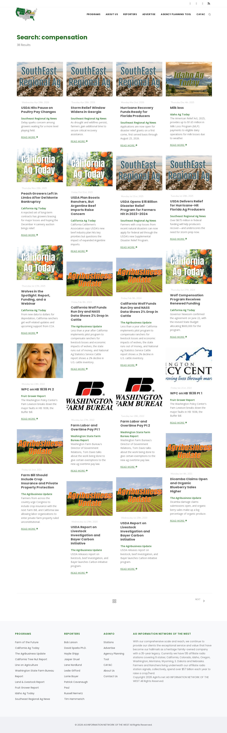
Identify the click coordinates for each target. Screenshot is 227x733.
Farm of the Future (26, 642)
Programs (94, 14)
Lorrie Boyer (71, 676)
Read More (29, 137)
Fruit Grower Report (27, 687)
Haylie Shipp (71, 653)
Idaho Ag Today (24, 693)
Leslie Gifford (72, 670)
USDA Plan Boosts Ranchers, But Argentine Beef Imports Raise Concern (85, 205)
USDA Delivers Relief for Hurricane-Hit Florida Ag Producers (187, 205)
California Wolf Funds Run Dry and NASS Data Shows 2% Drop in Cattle (139, 309)
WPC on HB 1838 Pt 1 (186, 393)
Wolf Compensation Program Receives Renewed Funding (186, 299)
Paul (66, 687)
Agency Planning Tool (176, 14)
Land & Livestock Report (30, 682)
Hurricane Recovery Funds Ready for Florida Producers (136, 111)
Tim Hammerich (74, 699)
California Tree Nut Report (31, 659)
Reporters (130, 14)
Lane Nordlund (73, 665)
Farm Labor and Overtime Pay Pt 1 (85, 427)
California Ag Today (27, 648)
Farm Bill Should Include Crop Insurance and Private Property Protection (39, 481)
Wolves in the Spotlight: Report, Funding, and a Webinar (35, 297)
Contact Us (111, 676)
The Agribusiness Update (30, 653)
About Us (112, 14)
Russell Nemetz (73, 693)
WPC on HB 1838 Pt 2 (37, 389)
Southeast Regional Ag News (32, 699)
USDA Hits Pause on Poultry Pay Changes (38, 109)
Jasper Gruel (72, 659)
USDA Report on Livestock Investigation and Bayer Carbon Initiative (135, 531)
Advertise (149, 14)
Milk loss (177, 107)
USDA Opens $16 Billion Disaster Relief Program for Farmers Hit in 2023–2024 (138, 207)
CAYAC (200, 14)
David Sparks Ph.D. (75, 648)
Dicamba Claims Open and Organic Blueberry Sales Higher (188, 485)
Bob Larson (70, 642)
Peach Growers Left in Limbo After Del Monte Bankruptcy (39, 197)
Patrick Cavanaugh (76, 682)
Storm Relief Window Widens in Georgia (88, 109)
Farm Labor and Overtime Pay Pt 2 (135, 423)
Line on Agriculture (26, 665)
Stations (109, 642)
